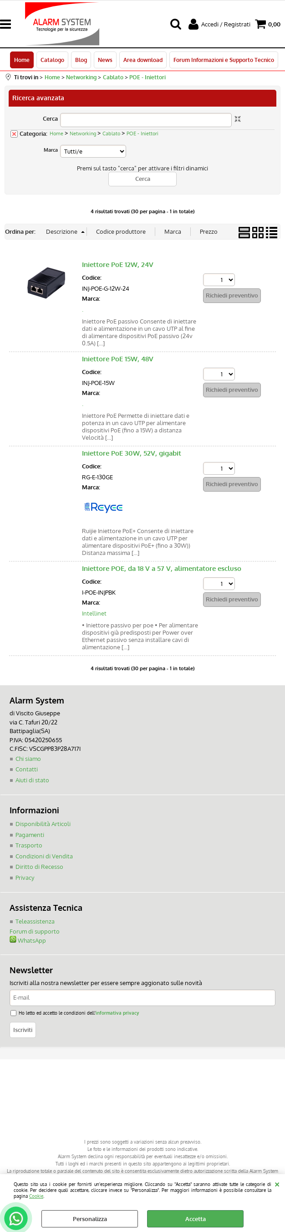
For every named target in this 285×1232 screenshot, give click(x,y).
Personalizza (90, 1218)
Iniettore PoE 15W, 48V (117, 358)
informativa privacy (117, 1013)
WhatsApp (28, 940)
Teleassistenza (35, 921)
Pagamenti (29, 834)
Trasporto (28, 845)
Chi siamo (28, 758)
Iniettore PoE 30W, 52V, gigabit (131, 453)
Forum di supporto (35, 931)
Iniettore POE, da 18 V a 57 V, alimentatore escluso (161, 568)
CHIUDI (277, 1183)
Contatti (26, 769)
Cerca (50, 118)
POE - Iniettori (142, 133)
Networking (83, 133)
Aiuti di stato (32, 780)
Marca (51, 150)
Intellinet (94, 613)
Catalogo (52, 59)
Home (22, 59)
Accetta (195, 1218)
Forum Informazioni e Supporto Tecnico (223, 59)
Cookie (36, 1196)
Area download (143, 59)
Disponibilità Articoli (43, 823)
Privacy (24, 877)
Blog (81, 59)
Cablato (111, 133)
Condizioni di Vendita (44, 856)
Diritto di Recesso (39, 866)
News (105, 59)
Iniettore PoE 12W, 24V (117, 264)
